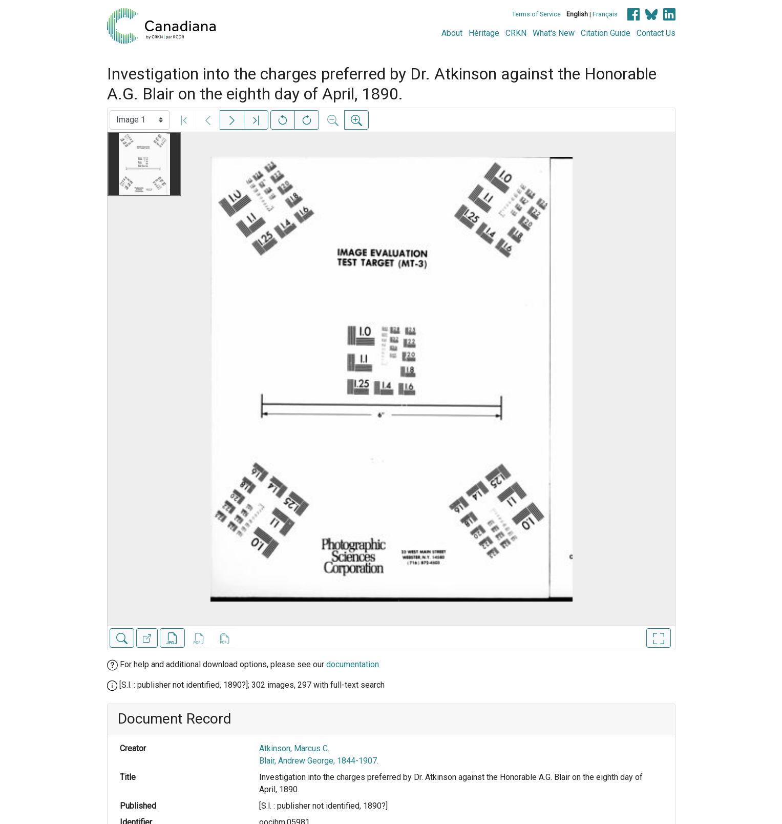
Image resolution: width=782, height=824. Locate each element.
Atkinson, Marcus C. (294, 748)
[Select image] (140, 120)
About (451, 33)
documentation (352, 664)
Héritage (484, 33)
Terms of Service (536, 14)
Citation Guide (605, 33)
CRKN (515, 33)
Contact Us (656, 33)
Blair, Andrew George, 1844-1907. (318, 761)
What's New (554, 33)
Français (605, 14)
